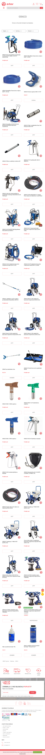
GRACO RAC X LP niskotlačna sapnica (31, 403)
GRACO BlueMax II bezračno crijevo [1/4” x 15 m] (33, 56)
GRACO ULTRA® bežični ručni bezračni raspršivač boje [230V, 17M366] (32, 576)
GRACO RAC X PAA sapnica (9, 438)
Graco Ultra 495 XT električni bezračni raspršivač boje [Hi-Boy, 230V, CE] (32, 541)
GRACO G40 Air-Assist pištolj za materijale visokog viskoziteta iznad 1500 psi (11, 194)
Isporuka (4, 730)
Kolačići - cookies (6, 727)
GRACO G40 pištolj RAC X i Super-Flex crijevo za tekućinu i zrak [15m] (33, 195)
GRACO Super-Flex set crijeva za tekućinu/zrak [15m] (10, 507)
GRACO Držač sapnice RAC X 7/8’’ (32, 91)
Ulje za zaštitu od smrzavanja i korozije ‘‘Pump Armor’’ (31, 646)
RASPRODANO (33, 620)
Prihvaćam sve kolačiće (38, 752)
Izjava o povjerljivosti (6, 733)
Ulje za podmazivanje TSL (8, 646)
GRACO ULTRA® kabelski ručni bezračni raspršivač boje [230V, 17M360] (10, 611)
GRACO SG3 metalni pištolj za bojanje (9, 473)
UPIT (12, 65)
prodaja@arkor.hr (7, 745)
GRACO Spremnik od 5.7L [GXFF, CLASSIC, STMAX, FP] (32, 473)
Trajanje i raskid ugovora (7, 732)
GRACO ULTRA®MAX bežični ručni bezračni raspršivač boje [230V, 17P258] (32, 611)
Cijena (5, 31)
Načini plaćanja (5, 729)
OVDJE (32, 696)
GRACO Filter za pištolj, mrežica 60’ (11, 161)
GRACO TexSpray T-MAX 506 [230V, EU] (31, 507)
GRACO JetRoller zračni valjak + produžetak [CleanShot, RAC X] (10, 299)
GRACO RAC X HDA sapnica (9, 404)
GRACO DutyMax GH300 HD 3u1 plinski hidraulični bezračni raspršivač (10, 125)
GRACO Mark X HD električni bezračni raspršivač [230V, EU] (32, 334)
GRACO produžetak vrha (8, 369)
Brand (30, 31)
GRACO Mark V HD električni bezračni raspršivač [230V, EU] (32, 299)
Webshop (12, 661)
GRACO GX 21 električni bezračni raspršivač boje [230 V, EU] (10, 264)
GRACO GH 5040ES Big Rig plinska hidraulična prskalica (11, 230)
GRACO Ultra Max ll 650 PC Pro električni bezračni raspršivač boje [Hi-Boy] (11, 576)
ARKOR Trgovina (6, 661)
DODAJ (34, 100)
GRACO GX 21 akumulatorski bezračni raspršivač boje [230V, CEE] (32, 229)
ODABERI (12, 377)
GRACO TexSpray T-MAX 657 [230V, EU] (9, 542)
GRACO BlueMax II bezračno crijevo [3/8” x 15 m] (11, 91)
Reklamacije (5, 735)
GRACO (16, 661)
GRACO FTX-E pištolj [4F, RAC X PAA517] (32, 160)
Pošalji (32, 692)
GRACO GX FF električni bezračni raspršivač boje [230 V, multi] (32, 264)
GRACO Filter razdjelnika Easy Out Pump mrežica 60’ (32, 126)
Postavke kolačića (22, 753)
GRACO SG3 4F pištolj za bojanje (32, 438)
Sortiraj (18, 31)
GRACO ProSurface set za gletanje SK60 (33, 369)
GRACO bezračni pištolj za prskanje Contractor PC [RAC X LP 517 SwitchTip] (11, 56)
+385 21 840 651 (7, 742)
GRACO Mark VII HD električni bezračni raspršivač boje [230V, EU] (11, 334)
